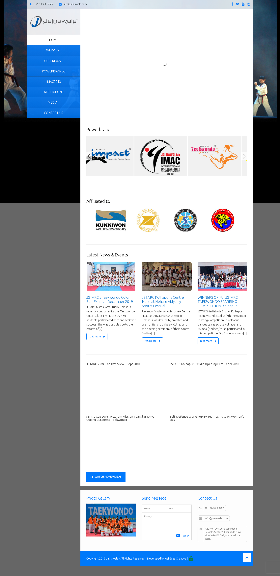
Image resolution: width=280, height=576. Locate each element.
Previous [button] (89, 156)
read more (97, 336)
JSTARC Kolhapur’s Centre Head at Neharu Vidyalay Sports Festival (163, 301)
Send (182, 535)
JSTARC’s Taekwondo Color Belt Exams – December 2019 (109, 299)
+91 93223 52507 (43, 4)
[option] (113, 156)
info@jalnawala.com (75, 4)
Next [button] (244, 156)
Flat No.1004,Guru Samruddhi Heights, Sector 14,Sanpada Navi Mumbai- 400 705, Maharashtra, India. (220, 533)
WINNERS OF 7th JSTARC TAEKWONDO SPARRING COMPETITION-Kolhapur (218, 301)
